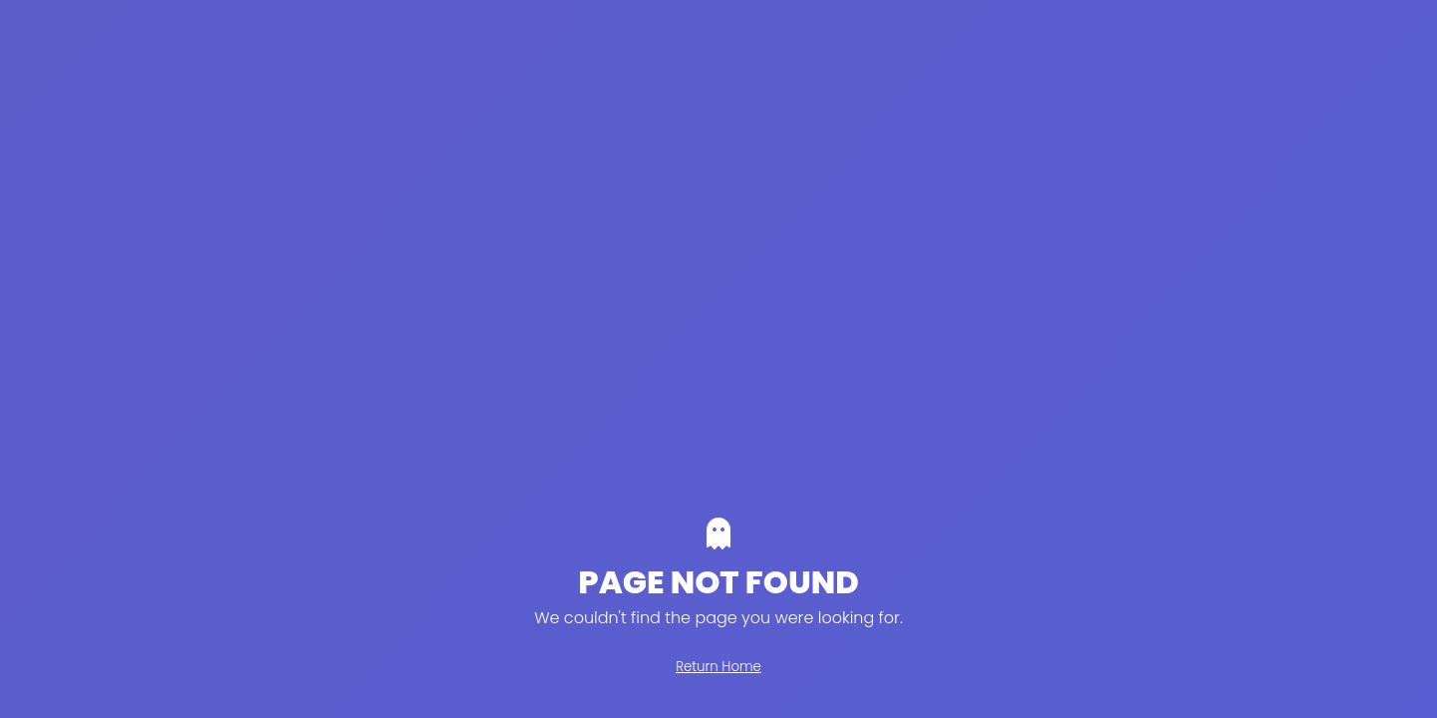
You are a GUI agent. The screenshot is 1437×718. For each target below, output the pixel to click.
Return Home (718, 666)
